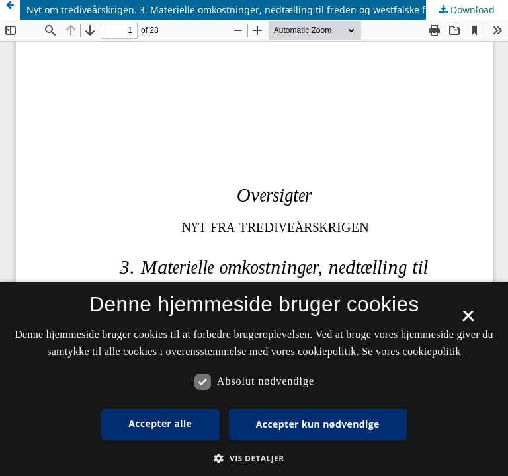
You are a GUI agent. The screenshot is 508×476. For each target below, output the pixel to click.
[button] (254, 458)
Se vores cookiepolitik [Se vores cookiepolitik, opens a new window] (411, 351)
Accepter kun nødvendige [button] (318, 424)
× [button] (468, 320)
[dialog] (254, 379)
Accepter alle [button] (160, 423)
